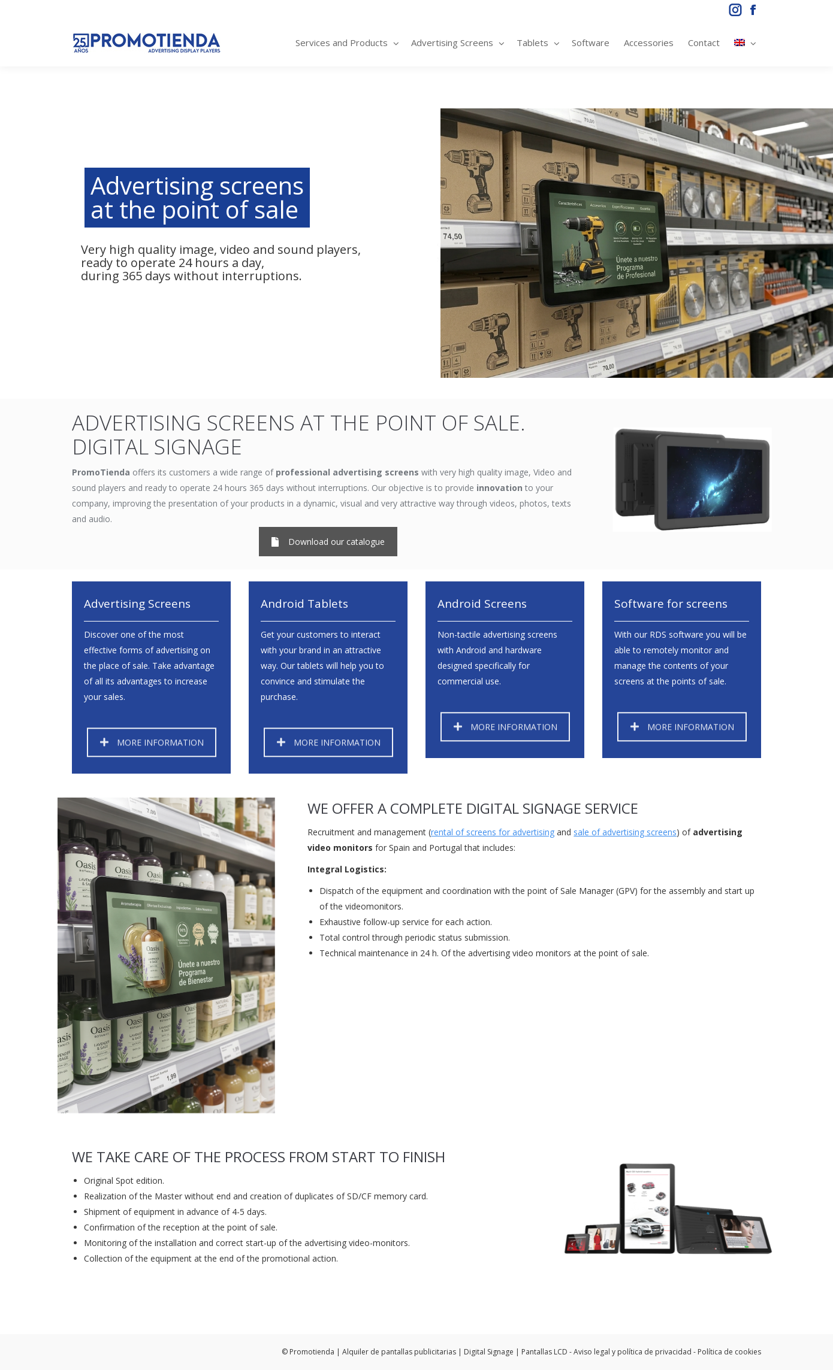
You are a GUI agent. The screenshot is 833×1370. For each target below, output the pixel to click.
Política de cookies (729, 1352)
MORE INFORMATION (152, 755)
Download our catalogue (328, 541)
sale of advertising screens (625, 832)
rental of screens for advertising (492, 832)
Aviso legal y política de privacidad (633, 1352)
